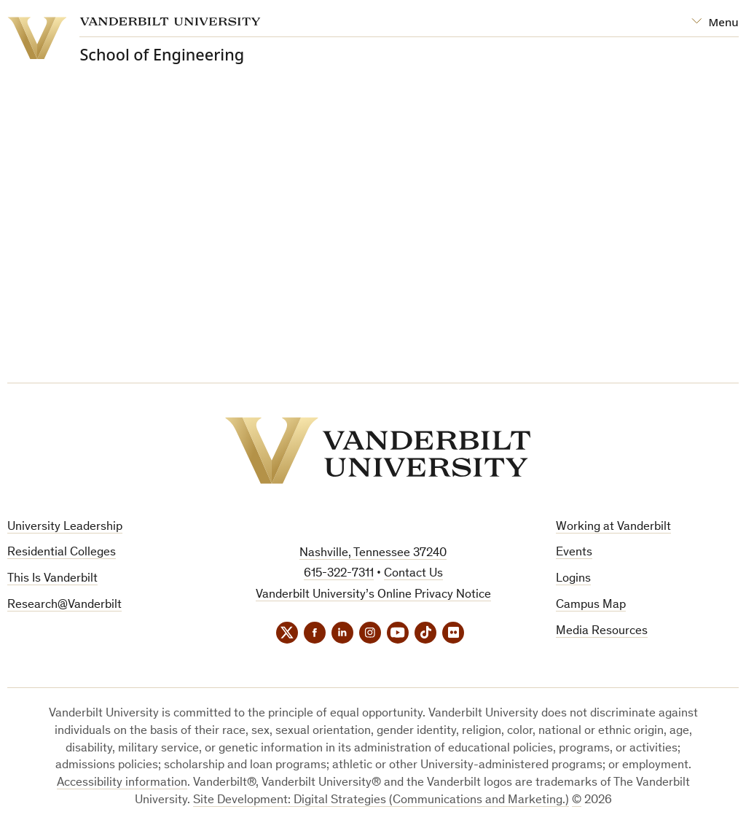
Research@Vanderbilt (64, 605)
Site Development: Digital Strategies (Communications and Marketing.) (381, 800)
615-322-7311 (339, 574)
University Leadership (64, 527)
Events (574, 553)
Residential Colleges (61, 553)
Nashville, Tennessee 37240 (373, 553)
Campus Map (591, 605)
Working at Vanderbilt (613, 527)
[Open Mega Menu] (715, 22)
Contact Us (413, 574)
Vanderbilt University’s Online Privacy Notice (373, 595)
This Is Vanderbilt (52, 579)
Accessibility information (122, 783)
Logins (573, 579)
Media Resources (602, 631)
